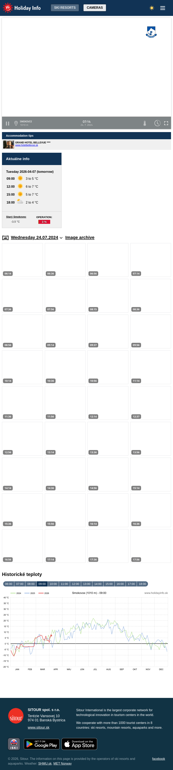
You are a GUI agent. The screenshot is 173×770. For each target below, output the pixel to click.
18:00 (142, 583)
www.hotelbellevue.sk (26, 145)
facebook (158, 758)
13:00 (86, 583)
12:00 (75, 583)
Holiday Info (18, 5)
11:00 (64, 583)
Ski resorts (65, 7)
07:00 (19, 583)
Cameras (95, 7)
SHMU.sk (45, 763)
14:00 (97, 583)
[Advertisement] (118, 190)
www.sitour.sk (38, 727)
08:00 (31, 583)
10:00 (53, 583)
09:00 (42, 583)
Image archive (79, 237)
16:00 (120, 583)
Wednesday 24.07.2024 (36, 237)
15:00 (108, 583)
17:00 (131, 583)
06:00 (8, 583)
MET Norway (62, 763)
